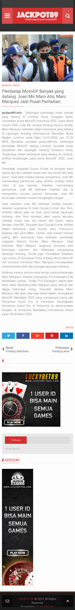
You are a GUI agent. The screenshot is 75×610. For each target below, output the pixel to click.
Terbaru (16, 440)
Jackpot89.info (45, 606)
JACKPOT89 (26, 598)
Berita (69, 327)
